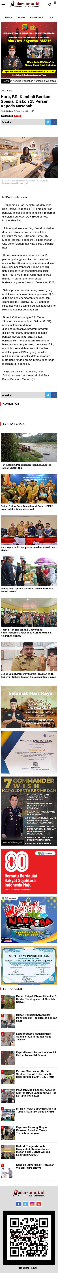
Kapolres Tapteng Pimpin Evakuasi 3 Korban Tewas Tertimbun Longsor (31, 1130)
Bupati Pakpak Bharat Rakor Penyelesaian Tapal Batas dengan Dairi (36, 1018)
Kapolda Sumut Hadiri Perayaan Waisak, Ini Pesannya (35, 1166)
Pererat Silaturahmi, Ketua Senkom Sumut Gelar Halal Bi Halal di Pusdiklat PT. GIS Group (35, 1074)
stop (17, 116)
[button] (54, 1)
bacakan (7, 116)
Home (3, 91)
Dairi (51, 17)
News (9, 91)
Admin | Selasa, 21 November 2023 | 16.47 (17, 111)
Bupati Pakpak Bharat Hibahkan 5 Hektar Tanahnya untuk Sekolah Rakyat (36, 999)
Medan (8, 17)
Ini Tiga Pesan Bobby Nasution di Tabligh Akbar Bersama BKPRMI (36, 1110)
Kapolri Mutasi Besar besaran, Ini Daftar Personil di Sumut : (36, 1054)
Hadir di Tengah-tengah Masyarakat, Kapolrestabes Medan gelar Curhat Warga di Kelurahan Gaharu (26, 632)
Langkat (21, 17)
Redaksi (24, 1268)
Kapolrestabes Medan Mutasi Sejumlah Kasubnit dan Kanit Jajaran (33, 1036)
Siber (34, 1268)
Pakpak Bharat (37, 17)
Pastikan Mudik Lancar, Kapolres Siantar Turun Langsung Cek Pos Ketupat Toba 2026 (36, 1093)
